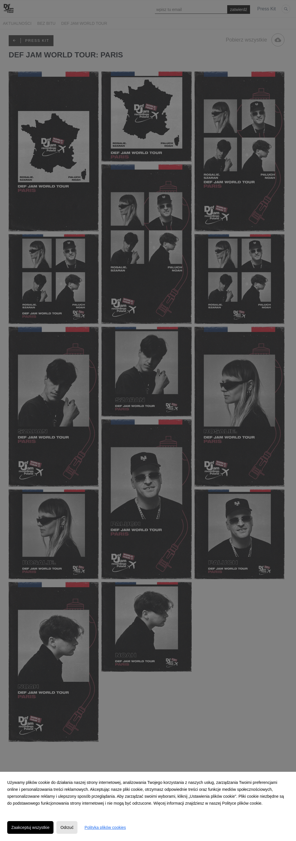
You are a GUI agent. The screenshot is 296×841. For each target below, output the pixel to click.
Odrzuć (66, 827)
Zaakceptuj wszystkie (30, 827)
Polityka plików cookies (105, 827)
